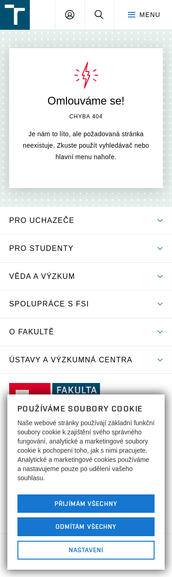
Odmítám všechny (86, 526)
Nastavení (86, 550)
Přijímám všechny (86, 503)
